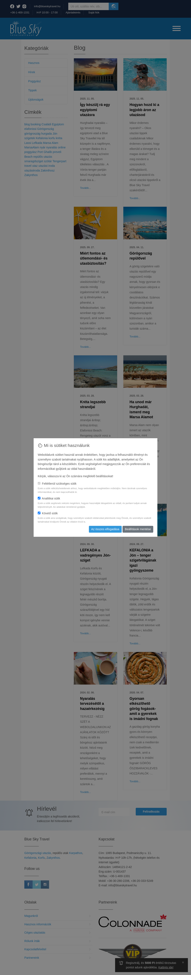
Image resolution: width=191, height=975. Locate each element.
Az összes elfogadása (105, 529)
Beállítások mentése (138, 529)
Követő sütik (48, 513)
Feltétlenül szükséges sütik (57, 483)
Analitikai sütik (49, 498)
